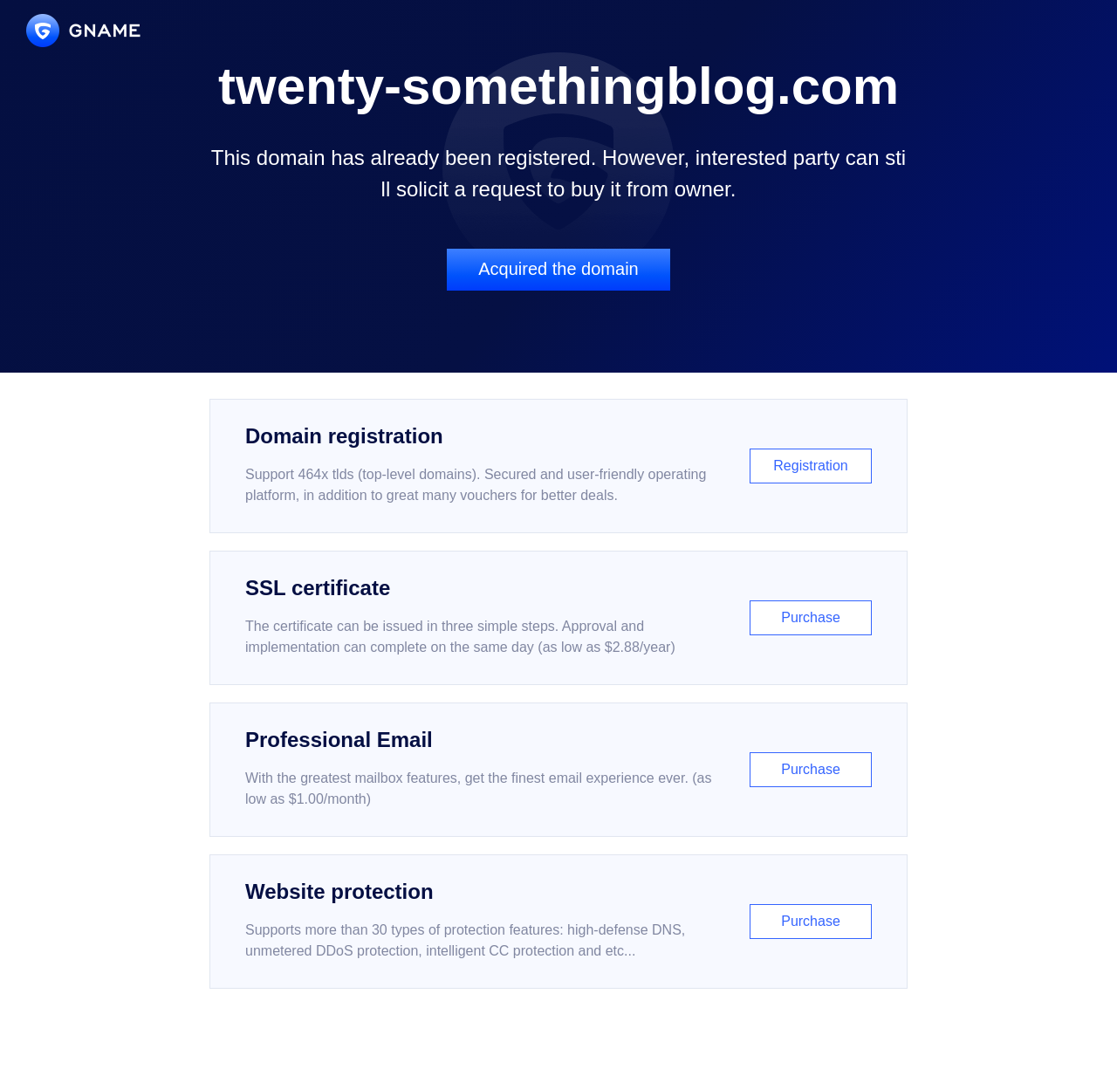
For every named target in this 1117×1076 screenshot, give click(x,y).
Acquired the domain (558, 268)
